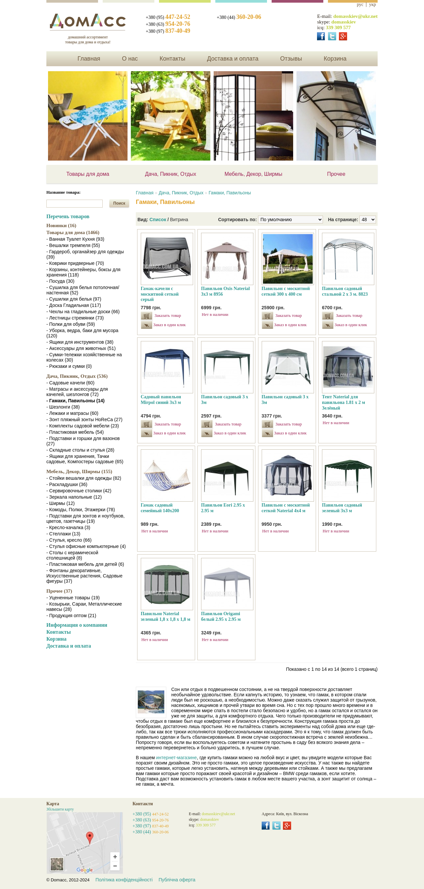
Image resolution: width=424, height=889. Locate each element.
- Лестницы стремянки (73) (75, 318)
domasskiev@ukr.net (355, 16)
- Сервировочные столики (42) (78, 490)
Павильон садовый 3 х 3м (224, 399)
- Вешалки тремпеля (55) (73, 245)
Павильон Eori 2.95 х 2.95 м (223, 508)
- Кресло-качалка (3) (68, 527)
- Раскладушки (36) (66, 484)
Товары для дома (87, 174)
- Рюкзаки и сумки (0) (69, 366)
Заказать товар (168, 315)
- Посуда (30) (60, 281)
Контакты (173, 58)
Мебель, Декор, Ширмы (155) (79, 471)
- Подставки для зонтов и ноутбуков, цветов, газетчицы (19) (85, 518)
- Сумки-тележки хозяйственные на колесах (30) (84, 357)
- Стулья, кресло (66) (68, 540)
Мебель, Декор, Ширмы (254, 174)
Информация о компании (76, 625)
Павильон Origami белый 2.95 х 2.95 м (220, 616)
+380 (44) (239, 17)
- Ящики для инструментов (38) (80, 342)
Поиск (119, 203)
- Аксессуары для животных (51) (81, 348)
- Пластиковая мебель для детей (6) (85, 564)
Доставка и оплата (232, 58)
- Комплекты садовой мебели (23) (82, 425)
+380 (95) (168, 17)
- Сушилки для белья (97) (73, 299)
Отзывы (291, 58)
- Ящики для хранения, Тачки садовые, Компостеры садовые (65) (84, 459)
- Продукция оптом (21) (71, 615)
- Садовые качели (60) (70, 382)
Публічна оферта (177, 879)
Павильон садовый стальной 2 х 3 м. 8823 (345, 291)
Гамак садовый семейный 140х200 (160, 508)
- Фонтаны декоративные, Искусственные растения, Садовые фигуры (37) (84, 576)
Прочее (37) (59, 591)
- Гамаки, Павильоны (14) (75, 400)
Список (157, 219)
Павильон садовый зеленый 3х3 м (342, 508)
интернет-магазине (176, 757)
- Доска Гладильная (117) (73, 305)
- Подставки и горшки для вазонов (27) (83, 441)
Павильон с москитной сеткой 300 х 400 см (286, 291)
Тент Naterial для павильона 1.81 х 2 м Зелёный (343, 402)
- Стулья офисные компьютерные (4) (86, 546)
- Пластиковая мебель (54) (75, 432)
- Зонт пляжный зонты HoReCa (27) (84, 419)
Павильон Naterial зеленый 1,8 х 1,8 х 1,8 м (165, 616)
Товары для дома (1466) (72, 232)
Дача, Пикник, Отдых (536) (77, 376)
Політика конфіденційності (123, 879)
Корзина (335, 58)
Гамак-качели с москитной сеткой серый (160, 294)
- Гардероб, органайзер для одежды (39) (85, 254)
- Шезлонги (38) (63, 407)
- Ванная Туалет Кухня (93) (75, 239)
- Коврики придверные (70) (75, 263)
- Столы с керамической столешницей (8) (72, 555)
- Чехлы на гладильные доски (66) (83, 311)
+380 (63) (168, 24)
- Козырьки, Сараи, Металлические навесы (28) (84, 606)
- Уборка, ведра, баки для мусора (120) (82, 333)
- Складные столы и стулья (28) (80, 450)
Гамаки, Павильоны (230, 192)
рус (360, 4)
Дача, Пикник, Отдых (170, 174)
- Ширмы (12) (60, 503)
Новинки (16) (61, 225)
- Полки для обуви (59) (70, 324)
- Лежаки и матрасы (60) (72, 413)
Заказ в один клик (168, 324)
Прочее (336, 174)
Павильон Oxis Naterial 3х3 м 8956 (225, 291)
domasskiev (343, 22)
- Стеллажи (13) (63, 533)
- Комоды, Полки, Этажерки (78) (80, 509)
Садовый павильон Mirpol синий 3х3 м (161, 399)
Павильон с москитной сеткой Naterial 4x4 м (286, 508)
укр (372, 4)
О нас (130, 58)
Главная (89, 58)
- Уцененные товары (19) (73, 597)
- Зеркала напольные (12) (74, 497)
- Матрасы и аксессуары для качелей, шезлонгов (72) (77, 391)
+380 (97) (168, 31)
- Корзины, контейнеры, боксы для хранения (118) (83, 272)
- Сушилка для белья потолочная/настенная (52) (82, 290)
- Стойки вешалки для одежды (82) (83, 478)
